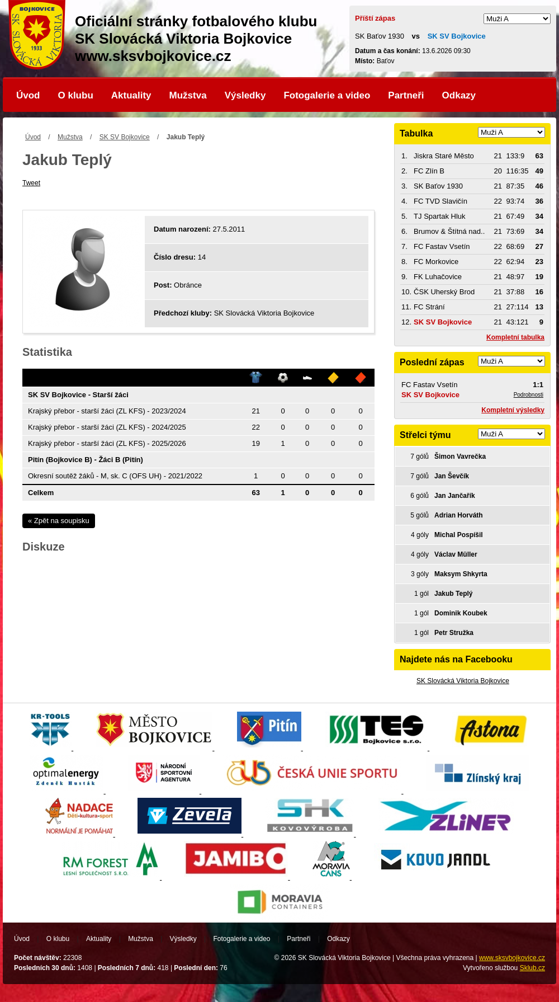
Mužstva (188, 95)
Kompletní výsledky (512, 410)
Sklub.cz (532, 968)
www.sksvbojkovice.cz (512, 958)
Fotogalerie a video (326, 95)
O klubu (75, 95)
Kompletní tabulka (515, 337)
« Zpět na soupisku (58, 520)
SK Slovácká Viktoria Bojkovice (462, 681)
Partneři (406, 95)
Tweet (31, 183)
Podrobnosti (528, 395)
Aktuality (131, 95)
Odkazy (459, 95)
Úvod (28, 95)
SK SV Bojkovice (125, 137)
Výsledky (245, 95)
